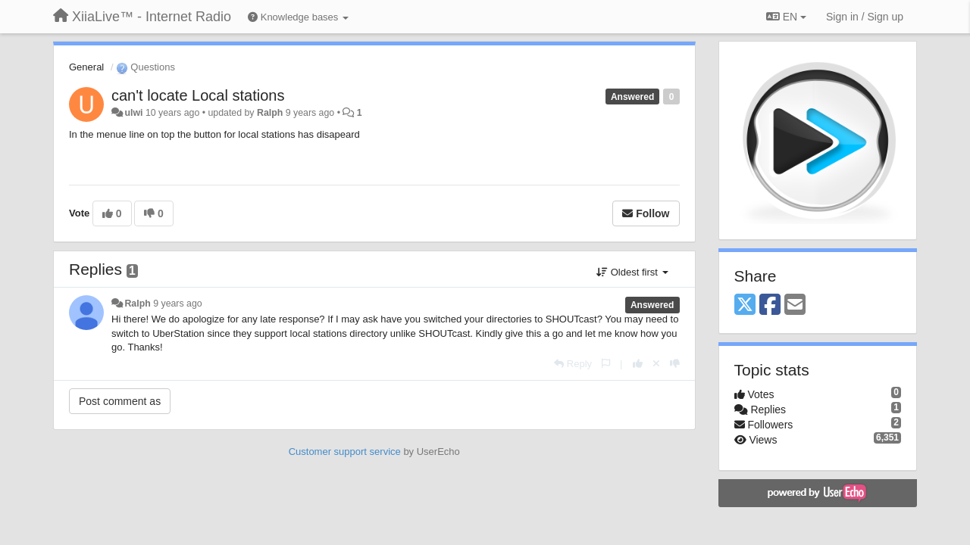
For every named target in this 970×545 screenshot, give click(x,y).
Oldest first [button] (632, 272)
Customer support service (345, 451)
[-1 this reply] (675, 363)
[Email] (795, 305)
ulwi (133, 112)
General (86, 67)
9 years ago (177, 303)
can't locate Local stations (197, 95)
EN (786, 17)
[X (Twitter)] (745, 305)
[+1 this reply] (638, 363)
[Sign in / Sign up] (864, 17)
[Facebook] (770, 305)
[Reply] (573, 363)
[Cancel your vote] (656, 363)
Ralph (270, 112)
